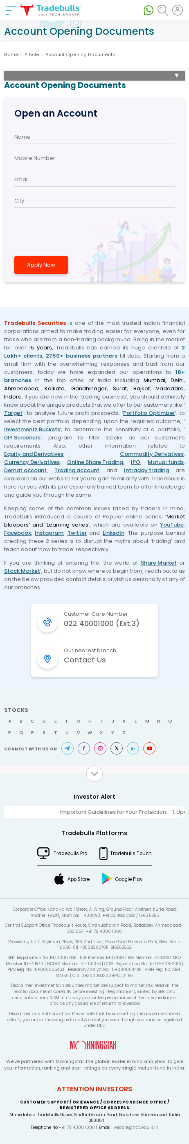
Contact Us (85, 660)
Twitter (77, 533)
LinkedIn (113, 533)
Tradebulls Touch (131, 853)
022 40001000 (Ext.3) (102, 623)
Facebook (17, 533)
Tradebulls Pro (70, 853)
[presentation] (73, 231)
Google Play (129, 879)
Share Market (159, 563)
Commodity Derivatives (152, 454)
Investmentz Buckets (32, 429)
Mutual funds (166, 462)
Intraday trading (146, 470)
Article (32, 55)
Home (11, 55)
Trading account (76, 470)
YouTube (172, 525)
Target (13, 413)
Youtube (149, 748)
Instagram (49, 533)
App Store (79, 879)
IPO (135, 462)
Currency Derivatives (32, 462)
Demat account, (26, 470)
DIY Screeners (22, 437)
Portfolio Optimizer (149, 413)
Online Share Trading (95, 462)
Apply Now (41, 265)
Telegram (67, 748)
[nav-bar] (11, 10)
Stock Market (22, 571)
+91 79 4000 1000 (77, 1127)
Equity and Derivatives (33, 454)
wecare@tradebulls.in (136, 1127)
